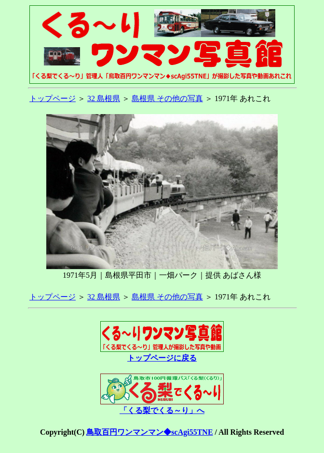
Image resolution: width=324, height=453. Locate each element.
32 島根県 (103, 98)
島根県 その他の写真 (167, 98)
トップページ (52, 98)
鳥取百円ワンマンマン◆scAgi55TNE (149, 432)
